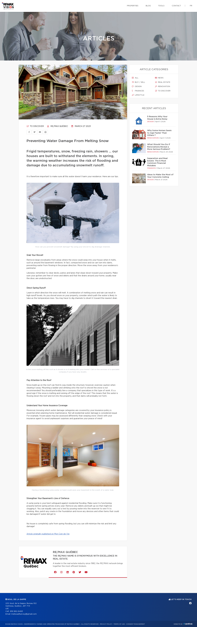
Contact (176, 6)
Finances (138, 91)
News (159, 78)
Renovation (162, 86)
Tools (161, 6)
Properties (132, 6)
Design (137, 86)
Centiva (188, 624)
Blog (148, 6)
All (135, 78)
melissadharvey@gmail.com (24, 614)
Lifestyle (138, 95)
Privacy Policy (106, 624)
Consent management (135, 624)
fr (191, 6)
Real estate (162, 82)
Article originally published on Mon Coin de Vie (48, 534)
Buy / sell (138, 82)
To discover (35, 126)
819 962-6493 (16, 611)
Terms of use (119, 624)
